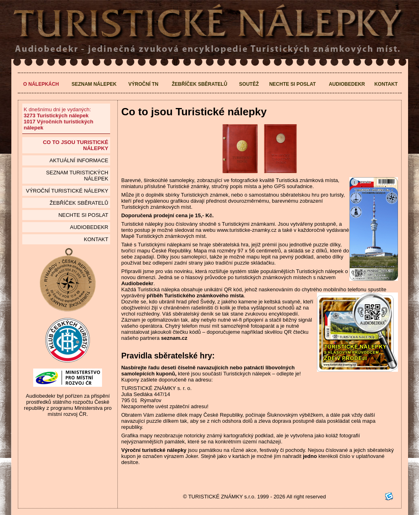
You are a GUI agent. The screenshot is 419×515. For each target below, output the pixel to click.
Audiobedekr (347, 84)
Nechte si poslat (292, 84)
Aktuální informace (78, 160)
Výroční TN (143, 84)
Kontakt (386, 84)
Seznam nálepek (94, 84)
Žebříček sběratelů (199, 84)
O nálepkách (41, 84)
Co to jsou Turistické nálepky (75, 145)
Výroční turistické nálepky (67, 191)
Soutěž (249, 84)
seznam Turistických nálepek (77, 176)
